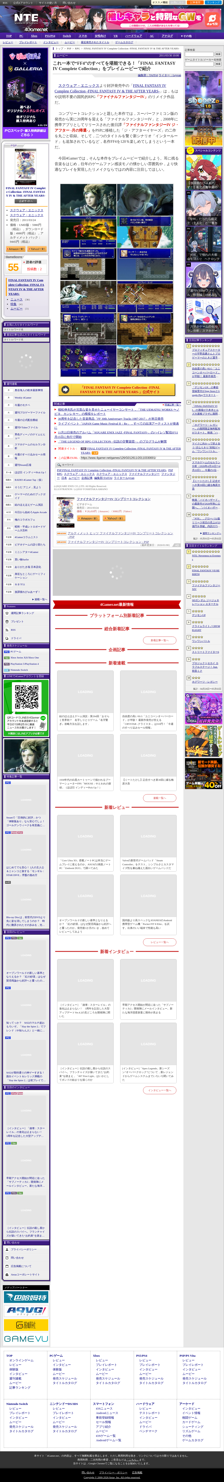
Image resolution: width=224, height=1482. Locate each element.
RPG (59, 474)
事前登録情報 (105, 1417)
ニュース (16, 299)
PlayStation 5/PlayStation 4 (24, 663)
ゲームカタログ (124, 42)
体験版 (13, 1369)
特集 (13, 304)
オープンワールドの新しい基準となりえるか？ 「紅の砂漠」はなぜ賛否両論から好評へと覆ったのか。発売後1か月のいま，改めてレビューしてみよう (26, 977)
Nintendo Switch (19, 669)
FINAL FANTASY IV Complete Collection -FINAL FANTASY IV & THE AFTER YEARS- (26, 191)
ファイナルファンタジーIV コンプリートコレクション (113, 499)
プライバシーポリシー (24, 1249)
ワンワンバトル (201, 641)
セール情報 (103, 1422)
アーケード (186, 1404)
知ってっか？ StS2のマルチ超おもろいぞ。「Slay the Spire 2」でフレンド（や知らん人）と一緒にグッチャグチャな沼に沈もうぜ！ (26, 1026)
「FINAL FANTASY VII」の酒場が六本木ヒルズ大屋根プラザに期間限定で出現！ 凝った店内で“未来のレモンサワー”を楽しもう (206, 410)
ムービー (70, 42)
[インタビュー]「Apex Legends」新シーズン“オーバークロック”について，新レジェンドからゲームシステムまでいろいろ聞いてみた (148, 1074)
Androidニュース (107, 1413)
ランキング (213, 2)
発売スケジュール (65, 1378)
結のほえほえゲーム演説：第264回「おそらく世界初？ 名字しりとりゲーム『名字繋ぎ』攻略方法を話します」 (84, 720)
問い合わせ (69, 2)
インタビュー (51, 42)
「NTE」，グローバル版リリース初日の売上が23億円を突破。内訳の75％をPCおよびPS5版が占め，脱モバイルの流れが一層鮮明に (206, 522)
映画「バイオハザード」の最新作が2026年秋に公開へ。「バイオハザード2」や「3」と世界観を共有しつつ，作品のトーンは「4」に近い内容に (206, 504)
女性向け (100, 35)
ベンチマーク (148, 1431)
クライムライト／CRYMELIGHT (206, 628)
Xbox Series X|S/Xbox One (24, 657)
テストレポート (150, 1413)
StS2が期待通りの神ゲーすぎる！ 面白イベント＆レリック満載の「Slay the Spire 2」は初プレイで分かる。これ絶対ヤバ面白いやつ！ (26, 1076)
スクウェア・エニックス (26, 210)
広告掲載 (137, 1472)
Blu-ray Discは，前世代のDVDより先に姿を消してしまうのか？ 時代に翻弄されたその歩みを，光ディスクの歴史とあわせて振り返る (26, 921)
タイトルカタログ (65, 1383)
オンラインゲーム (21, 1360)
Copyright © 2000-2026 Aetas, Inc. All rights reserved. (112, 1477)
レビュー (8, 42)
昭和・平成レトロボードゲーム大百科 (30, 528)
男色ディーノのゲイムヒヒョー (30, 436)
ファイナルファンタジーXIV (206, 587)
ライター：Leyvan (170, 75)
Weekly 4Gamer (23, 397)
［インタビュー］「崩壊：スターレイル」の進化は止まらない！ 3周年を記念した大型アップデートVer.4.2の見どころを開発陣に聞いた (25, 1132)
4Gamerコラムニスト (26, 537)
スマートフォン (103, 1404)
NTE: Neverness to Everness (206, 557)
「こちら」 (132, 1459)
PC (21, 35)
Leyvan (124, 478)
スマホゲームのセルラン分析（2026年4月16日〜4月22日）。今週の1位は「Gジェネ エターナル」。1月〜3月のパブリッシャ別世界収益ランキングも (206, 466)
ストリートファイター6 (205, 652)
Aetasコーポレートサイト (25, 1274)
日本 (64, 478)
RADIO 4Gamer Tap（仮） (29, 479)
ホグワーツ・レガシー (205, 681)
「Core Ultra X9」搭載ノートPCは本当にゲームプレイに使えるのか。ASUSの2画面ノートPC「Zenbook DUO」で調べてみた (85, 864)
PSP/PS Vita (187, 1355)
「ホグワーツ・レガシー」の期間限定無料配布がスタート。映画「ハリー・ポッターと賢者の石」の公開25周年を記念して (206, 429)
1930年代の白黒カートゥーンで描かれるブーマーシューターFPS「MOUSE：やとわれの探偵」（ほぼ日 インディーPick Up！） (85, 783)
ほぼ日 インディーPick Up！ (31, 472)
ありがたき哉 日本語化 (28, 567)
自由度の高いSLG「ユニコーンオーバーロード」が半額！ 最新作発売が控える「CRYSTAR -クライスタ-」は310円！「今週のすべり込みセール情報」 (147, 722)
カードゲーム (191, 1422)
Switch (67, 35)
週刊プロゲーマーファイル (30, 412)
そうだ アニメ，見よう (28, 487)
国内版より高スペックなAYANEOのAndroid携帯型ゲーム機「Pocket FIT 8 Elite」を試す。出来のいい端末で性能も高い (147, 924)
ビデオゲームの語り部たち (30, 544)
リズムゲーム (191, 1431)
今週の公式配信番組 (26, 420)
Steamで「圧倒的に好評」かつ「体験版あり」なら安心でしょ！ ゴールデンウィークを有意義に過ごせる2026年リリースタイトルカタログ (26, 821)
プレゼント (17, 621)
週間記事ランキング (22, 612)
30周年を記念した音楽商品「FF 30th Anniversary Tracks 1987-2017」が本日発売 (111, 418)
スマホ (83, 35)
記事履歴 (195, 2)
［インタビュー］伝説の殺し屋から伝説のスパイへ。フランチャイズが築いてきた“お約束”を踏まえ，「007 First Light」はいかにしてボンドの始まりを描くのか (25, 1232)
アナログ (167, 35)
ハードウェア (133, 35)
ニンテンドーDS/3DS (64, 1404)
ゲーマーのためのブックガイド (30, 496)
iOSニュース (104, 1408)
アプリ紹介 (103, 1426)
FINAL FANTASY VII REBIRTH (206, 572)
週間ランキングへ (212, 533)
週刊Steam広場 (23, 464)
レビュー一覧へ (160, 942)
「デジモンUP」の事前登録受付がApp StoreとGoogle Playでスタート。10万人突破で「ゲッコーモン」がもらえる (206, 391)
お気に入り (177, 2)
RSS (5, 2)
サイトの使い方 (48, 2)
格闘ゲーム (189, 1417)
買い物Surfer (22, 559)
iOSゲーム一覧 (106, 1436)
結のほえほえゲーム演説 (29, 504)
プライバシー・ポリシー (113, 1472)
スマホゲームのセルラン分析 (30, 446)
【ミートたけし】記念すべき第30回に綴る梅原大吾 (148, 781)
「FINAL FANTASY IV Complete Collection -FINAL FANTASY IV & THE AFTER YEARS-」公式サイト (120, 390)
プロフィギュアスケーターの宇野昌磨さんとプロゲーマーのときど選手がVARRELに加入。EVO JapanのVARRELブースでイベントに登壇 (206, 354)
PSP (170, 470)
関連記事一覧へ (173, 405)
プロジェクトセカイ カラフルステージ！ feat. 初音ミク (205, 667)
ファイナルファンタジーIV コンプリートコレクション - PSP (108, 542)
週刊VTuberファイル (26, 427)
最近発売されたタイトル (95, 42)
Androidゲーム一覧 (108, 1440)
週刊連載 (15, 1378)
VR (116, 35)
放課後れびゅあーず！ (27, 591)
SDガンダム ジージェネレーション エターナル (205, 602)
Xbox (34, 35)
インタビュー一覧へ (159, 1090)
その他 (186, 1436)
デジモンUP (199, 615)
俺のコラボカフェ (25, 519)
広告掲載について (21, 1266)
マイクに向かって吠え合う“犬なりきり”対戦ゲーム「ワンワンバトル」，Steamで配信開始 (206, 447)
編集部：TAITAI (148, 75)
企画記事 (87, 478)
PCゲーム (15, 651)
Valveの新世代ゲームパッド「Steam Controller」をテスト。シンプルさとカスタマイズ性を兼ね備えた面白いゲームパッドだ (148, 864)
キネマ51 (20, 584)
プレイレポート (28, 42)
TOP (9, 35)
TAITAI (103, 478)
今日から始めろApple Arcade (31, 512)
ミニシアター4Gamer (26, 552)
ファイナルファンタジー (144, 474)
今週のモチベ (22, 405)
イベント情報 (191, 1413)
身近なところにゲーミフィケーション (30, 575)
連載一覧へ (41, 599)
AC (152, 35)
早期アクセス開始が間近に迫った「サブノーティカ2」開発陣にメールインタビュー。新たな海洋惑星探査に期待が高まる (25, 1182)
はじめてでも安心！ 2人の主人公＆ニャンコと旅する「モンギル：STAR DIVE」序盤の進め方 (25, 871)
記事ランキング (20, 1387)
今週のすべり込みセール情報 (30, 456)
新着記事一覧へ (160, 640)
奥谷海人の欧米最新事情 (29, 390)
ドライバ (16, 638)
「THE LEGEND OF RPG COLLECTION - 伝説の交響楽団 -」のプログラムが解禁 (112, 441)
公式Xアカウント (23, 2)
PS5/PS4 (50, 35)
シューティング (192, 1426)
